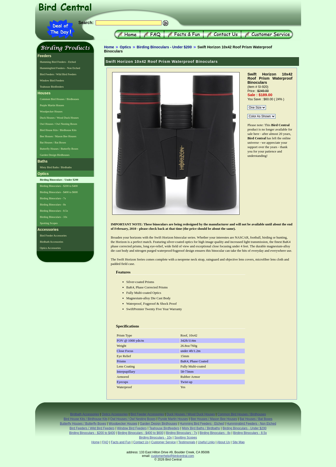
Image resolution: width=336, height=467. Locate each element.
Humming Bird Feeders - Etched (57, 61)
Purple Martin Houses (51, 105)
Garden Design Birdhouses (54, 155)
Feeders (44, 56)
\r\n (256, 107)
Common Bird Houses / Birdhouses (59, 99)
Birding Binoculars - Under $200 (164, 47)
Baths (42, 161)
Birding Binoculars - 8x (52, 204)
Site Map (238, 442)
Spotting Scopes (48, 223)
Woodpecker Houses (51, 111)
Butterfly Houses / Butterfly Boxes (58, 148)
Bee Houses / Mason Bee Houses (58, 136)
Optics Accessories (50, 248)
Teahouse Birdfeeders (51, 86)
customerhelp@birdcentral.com (172, 456)
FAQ (105, 442)
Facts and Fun (121, 442)
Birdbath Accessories (51, 241)
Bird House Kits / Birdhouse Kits (58, 130)
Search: (86, 22)
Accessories (48, 229)
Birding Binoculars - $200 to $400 (58, 186)
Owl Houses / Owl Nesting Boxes (58, 124)
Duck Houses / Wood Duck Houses (59, 117)
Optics (125, 47)
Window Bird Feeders (51, 80)
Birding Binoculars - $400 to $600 (58, 192)
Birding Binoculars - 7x (52, 198)
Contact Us (141, 442)
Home (109, 47)
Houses (44, 93)
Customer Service (163, 442)
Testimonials (186, 442)
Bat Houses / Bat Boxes (52, 142)
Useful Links (206, 442)
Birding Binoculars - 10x (53, 217)
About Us (223, 442)
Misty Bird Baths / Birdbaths (55, 167)
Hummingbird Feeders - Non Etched (59, 68)
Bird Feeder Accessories (53, 235)
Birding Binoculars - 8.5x (53, 210)
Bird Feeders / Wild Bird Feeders (58, 74)
